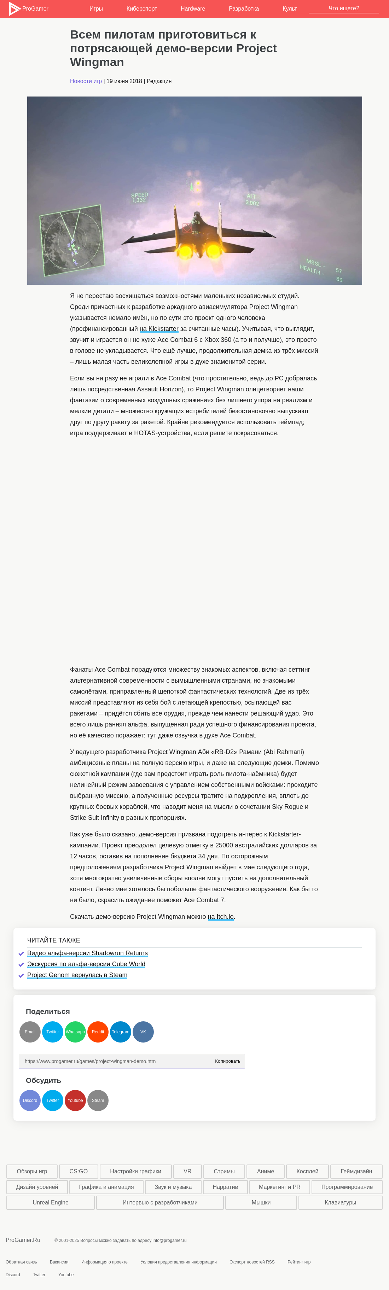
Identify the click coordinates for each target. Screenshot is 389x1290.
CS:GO (79, 1171)
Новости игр (86, 81)
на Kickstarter (159, 328)
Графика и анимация (106, 1187)
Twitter (52, 1031)
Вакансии (59, 1262)
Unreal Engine (50, 1202)
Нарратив (225, 1187)
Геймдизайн (356, 1171)
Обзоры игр (32, 1171)
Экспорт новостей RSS (252, 1262)
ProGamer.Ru (23, 1240)
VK (143, 1031)
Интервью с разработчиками (160, 1202)
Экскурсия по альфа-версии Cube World (86, 964)
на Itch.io (221, 916)
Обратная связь (21, 1262)
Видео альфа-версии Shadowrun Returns (87, 953)
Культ (290, 9)
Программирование (347, 1187)
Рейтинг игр (299, 1262)
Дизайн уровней (37, 1187)
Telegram (120, 1031)
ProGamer (28, 9)
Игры (96, 9)
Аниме (265, 1171)
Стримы (224, 1171)
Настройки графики (135, 1171)
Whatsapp (75, 1031)
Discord (30, 1100)
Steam (98, 1100)
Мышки (261, 1202)
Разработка (244, 9)
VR (187, 1171)
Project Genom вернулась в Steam (77, 975)
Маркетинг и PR (280, 1187)
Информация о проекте (104, 1262)
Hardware (193, 9)
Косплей (307, 1171)
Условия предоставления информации (178, 1262)
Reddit (98, 1031)
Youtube (75, 1100)
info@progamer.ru (170, 1240)
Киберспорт (142, 9)
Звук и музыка (173, 1187)
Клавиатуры (340, 1202)
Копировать (228, 1059)
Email (30, 1031)
